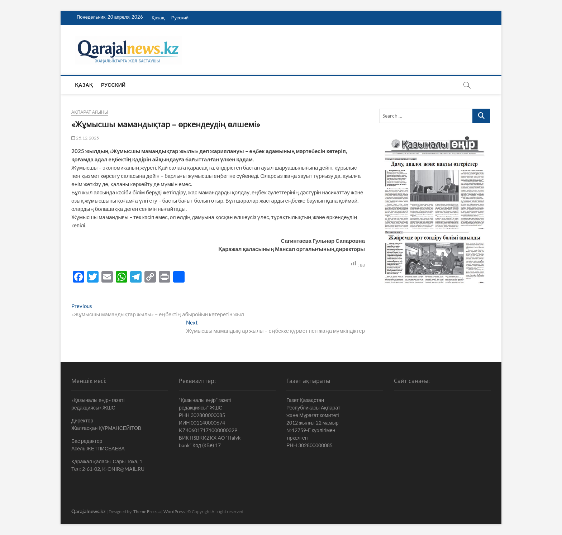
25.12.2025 (85, 138)
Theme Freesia (147, 511)
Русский (180, 17)
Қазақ (158, 17)
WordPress (174, 511)
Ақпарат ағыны (89, 112)
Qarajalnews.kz (88, 511)
